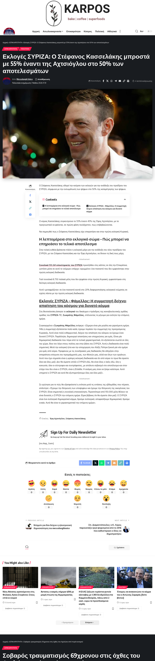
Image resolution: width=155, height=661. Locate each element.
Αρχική (5, 42)
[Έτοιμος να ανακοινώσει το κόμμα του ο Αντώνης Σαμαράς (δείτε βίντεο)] (129, 608)
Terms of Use (69, 449)
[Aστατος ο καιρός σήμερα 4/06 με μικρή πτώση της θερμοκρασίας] (53, 605)
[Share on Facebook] (103, 81)
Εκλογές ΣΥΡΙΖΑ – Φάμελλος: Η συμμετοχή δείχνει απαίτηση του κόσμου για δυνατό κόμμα (106, 209)
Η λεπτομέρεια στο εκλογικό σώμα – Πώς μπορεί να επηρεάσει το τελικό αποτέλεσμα (62, 207)
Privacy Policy (114, 449)
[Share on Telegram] (116, 81)
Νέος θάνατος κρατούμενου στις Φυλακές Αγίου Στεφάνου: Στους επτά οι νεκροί (19, 594)
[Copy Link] (124, 81)
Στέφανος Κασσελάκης (76, 418)
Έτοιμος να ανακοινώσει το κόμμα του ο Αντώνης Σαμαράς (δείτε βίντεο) (134, 594)
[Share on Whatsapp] (112, 81)
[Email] (120, 81)
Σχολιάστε (119, 547)
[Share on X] (107, 81)
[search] (136, 31)
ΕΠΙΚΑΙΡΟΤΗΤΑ (16, 42)
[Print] (128, 81)
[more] (120, 31)
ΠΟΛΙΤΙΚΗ (25, 49)
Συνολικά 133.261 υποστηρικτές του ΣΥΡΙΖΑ (60, 265)
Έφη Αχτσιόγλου (57, 418)
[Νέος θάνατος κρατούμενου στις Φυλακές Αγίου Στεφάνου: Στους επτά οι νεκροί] (15, 608)
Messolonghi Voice (25, 79)
